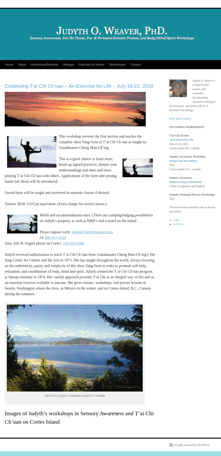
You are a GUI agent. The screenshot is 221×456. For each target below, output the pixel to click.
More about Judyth (180, 118)
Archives (178, 224)
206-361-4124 (55, 238)
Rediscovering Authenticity (185, 182)
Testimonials (117, 64)
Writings (68, 64)
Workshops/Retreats (45, 64)
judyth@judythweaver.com (92, 232)
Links (176, 220)
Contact (135, 64)
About (22, 64)
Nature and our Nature (183, 160)
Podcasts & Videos (91, 64)
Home (9, 64)
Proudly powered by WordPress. (192, 445)
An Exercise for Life (181, 139)
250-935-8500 (73, 243)
